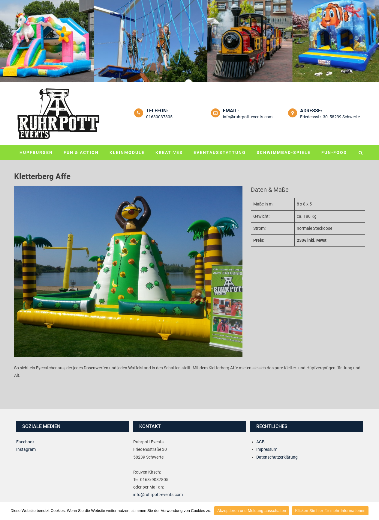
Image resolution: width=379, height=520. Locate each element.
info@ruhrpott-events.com (247, 116)
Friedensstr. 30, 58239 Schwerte (330, 116)
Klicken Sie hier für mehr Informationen (330, 510)
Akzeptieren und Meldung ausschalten (251, 510)
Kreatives (169, 152)
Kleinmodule (127, 152)
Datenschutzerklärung (277, 457)
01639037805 (159, 116)
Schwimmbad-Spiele (284, 152)
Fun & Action (81, 152)
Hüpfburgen (36, 152)
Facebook (25, 441)
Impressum (266, 449)
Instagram (26, 449)
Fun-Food (334, 152)
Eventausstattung (220, 152)
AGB (260, 441)
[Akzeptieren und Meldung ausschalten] (371, 511)
